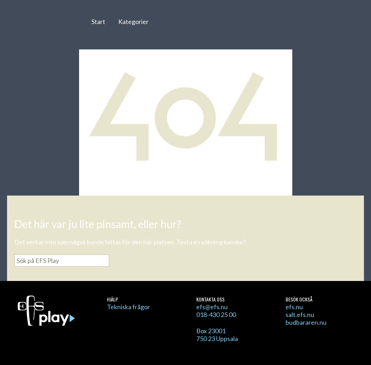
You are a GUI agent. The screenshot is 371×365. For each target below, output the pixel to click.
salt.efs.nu (300, 314)
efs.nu (294, 307)
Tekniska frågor (128, 307)
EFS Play (45, 26)
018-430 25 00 (216, 314)
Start (98, 21)
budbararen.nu (306, 322)
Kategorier (133, 21)
